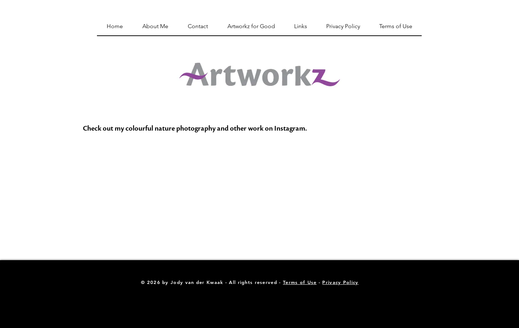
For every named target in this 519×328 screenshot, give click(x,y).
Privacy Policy (340, 282)
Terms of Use (300, 282)
